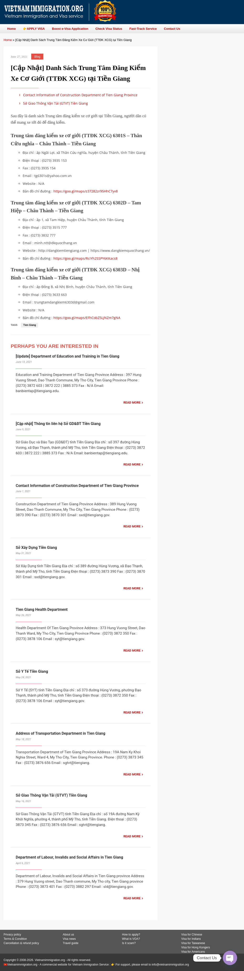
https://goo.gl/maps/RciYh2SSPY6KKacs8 (85, 258)
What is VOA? (131, 939)
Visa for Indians (191, 939)
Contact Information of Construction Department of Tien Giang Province (77, 95)
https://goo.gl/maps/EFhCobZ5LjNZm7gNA (86, 317)
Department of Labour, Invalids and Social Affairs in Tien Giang (69, 857)
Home (8, 40)
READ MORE (132, 402)
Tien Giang (29, 325)
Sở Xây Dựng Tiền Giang (36, 547)
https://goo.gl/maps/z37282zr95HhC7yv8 (85, 191)
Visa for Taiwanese (193, 943)
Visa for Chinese (191, 934)
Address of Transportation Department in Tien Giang (60, 733)
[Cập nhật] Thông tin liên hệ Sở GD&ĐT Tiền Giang (58, 423)
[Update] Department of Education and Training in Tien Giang (67, 356)
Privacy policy (12, 934)
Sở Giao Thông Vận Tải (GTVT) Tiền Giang (52, 103)
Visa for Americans (193, 951)
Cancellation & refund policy (21, 943)
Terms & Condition (15, 939)
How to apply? (131, 934)
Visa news (69, 939)
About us (68, 934)
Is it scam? (129, 943)
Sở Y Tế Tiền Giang (32, 671)
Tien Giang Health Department (42, 609)
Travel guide (71, 943)
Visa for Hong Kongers (195, 947)
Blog (37, 56)
